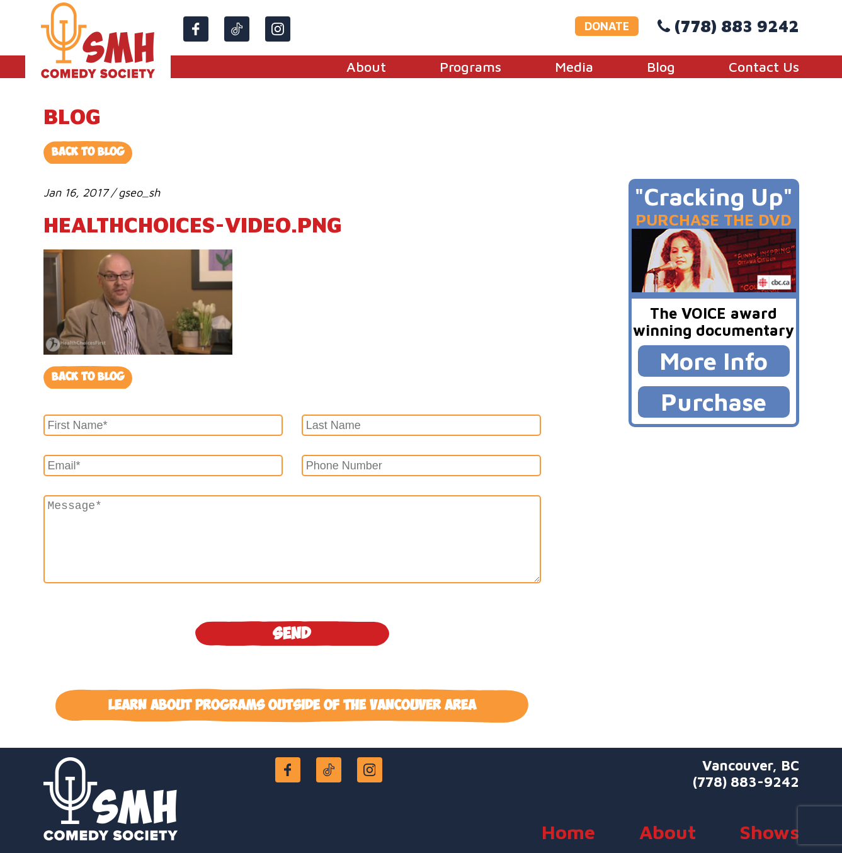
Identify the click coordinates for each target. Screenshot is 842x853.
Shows (769, 832)
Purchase (713, 401)
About (366, 67)
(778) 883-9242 (746, 782)
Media (574, 67)
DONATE (606, 26)
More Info (713, 360)
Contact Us (764, 67)
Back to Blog (88, 152)
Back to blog (88, 377)
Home (568, 832)
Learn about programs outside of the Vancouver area (292, 705)
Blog (661, 67)
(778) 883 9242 (736, 25)
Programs (470, 67)
